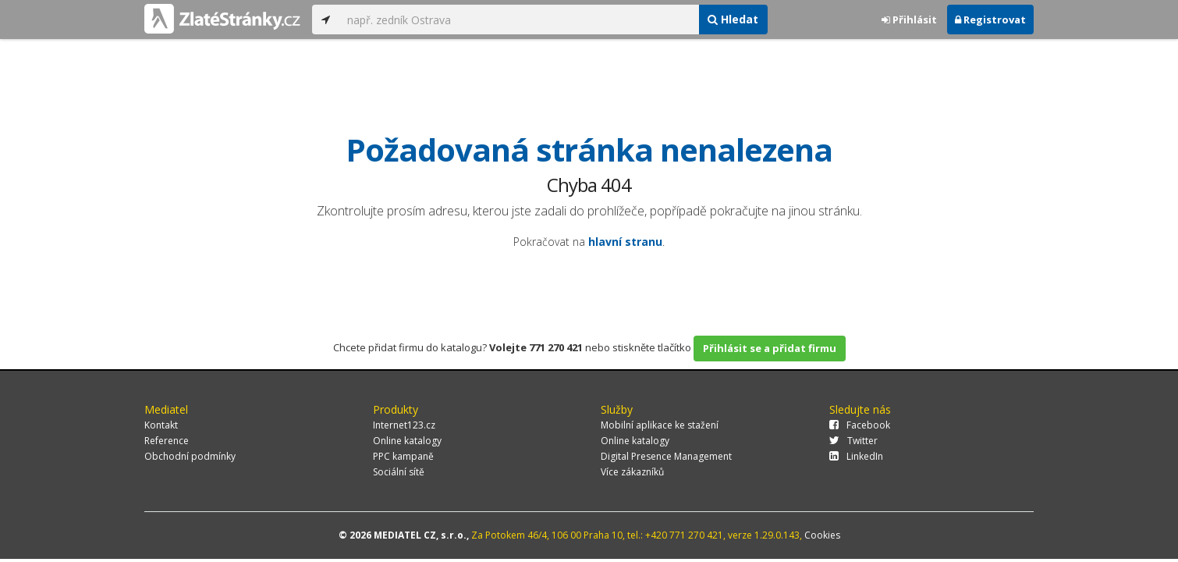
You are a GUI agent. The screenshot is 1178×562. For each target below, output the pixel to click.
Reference (166, 440)
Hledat (733, 19)
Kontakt (161, 425)
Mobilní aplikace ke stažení (660, 425)
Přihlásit (909, 19)
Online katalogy (407, 440)
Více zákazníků (632, 471)
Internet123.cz (404, 425)
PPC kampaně (403, 456)
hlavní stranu (625, 241)
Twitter (853, 440)
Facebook (859, 425)
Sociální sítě (398, 471)
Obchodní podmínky (190, 456)
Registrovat (990, 19)
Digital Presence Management (666, 456)
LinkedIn (856, 456)
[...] (519, 19)
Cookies (822, 535)
